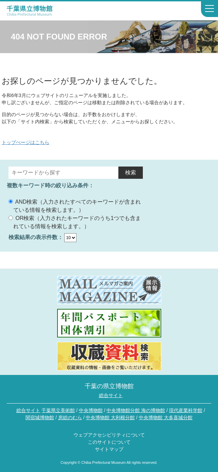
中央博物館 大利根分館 (110, 417)
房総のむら (70, 417)
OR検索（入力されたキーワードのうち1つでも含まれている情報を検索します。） (75, 222)
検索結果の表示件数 (33, 237)
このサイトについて (109, 442)
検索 (130, 172)
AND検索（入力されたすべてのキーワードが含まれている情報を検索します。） (75, 206)
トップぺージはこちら (25, 142)
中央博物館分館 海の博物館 (135, 410)
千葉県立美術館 (58, 410)
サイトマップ (109, 449)
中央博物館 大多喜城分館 (165, 417)
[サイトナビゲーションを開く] (209, 9)
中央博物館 (91, 410)
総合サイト (111, 395)
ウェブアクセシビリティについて (109, 435)
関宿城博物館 (40, 417)
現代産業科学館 (185, 410)
